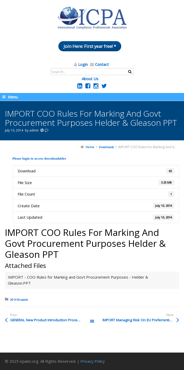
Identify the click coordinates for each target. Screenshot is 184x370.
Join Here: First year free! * (90, 46)
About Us (90, 78)
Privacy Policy (92, 361)
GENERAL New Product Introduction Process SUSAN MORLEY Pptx (51, 320)
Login (83, 64)
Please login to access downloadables (39, 158)
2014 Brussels (19, 300)
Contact (102, 64)
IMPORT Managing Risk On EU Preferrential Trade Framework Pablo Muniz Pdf (141, 320)
